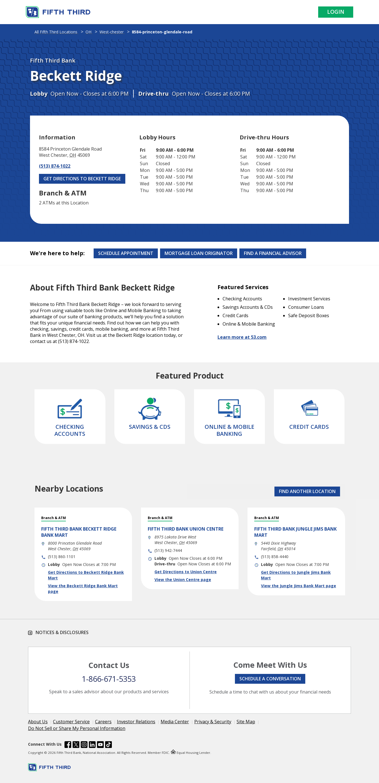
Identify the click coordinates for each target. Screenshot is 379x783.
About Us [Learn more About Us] (38, 721)
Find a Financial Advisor (273, 253)
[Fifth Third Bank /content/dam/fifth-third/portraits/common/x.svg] (76, 745)
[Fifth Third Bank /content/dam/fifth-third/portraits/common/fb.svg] (67, 745)
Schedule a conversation (270, 679)
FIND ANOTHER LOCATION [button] (307, 491)
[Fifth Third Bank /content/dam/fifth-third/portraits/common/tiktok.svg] (108, 745)
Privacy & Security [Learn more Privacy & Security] (212, 721)
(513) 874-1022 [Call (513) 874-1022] (54, 166)
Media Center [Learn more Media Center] (175, 721)
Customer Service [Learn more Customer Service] (71, 721)
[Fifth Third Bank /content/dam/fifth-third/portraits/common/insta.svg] (84, 745)
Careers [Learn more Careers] (103, 721)
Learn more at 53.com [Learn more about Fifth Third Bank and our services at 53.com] (242, 337)
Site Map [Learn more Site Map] (246, 721)
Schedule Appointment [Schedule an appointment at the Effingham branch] (125, 253)
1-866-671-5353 (109, 679)
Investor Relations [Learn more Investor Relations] (136, 721)
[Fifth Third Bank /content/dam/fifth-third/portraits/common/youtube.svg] (100, 745)
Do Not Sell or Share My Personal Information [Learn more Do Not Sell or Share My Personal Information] (76, 728)
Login (335, 11)
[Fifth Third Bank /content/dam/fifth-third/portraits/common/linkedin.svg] (92, 745)
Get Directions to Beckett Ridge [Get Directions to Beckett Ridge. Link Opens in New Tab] (82, 179)
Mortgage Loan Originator (199, 253)
